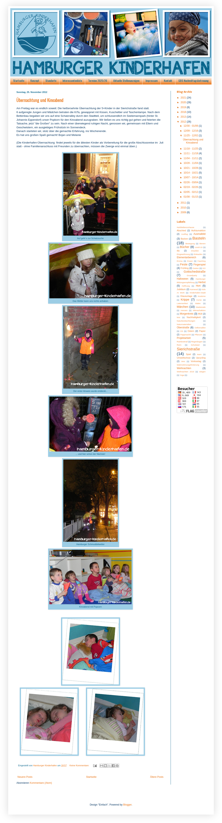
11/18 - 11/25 (191, 148)
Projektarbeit (184, 338)
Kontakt (168, 80)
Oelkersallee (200, 327)
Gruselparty (192, 275)
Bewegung (190, 243)
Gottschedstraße (195, 271)
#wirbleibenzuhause (185, 227)
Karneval (194, 289)
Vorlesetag (196, 361)
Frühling (185, 268)
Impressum (152, 80)
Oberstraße (183, 327)
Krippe (185, 299)
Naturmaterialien (184, 324)
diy (178, 250)
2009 (184, 212)
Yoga (182, 375)
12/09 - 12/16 (191, 130)
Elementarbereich (186, 257)
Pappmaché (185, 334)
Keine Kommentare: (79, 765)
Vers (183, 361)
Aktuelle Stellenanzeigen (126, 80)
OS (181, 331)
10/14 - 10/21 (191, 172)
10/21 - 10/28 (191, 168)
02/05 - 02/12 (191, 192)
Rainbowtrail (182, 341)
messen (184, 310)
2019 (184, 107)
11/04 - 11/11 (191, 158)
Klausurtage (186, 296)
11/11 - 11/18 (191, 153)
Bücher (184, 247)
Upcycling (201, 358)
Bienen (202, 243)
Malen (198, 303)
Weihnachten (184, 368)
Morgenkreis (186, 313)
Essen (190, 261)
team (199, 354)
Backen (184, 238)
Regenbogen (196, 341)
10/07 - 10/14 (191, 177)
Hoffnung (186, 286)
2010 (184, 207)
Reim (179, 345)
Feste (183, 264)
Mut (178, 317)
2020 (184, 102)
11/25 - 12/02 (191, 135)
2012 (184, 121)
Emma (180, 261)
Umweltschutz (184, 358)
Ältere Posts (156, 777)
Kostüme (202, 296)
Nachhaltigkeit (194, 317)
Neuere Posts (24, 777)
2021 (184, 97)
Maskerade (201, 307)
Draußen (195, 251)
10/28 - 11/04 (191, 163)
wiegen (202, 371)
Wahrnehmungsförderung (188, 365)
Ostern (190, 331)
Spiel (188, 354)
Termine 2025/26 (97, 80)
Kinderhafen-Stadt (198, 293)
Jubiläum (181, 289)
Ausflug (184, 234)
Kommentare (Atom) (41, 782)
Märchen (182, 306)
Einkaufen (198, 254)
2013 (184, 116)
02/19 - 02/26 (191, 187)
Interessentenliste (72, 80)
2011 (184, 202)
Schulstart (195, 345)
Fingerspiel (199, 264)
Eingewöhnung (183, 254)
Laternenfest (182, 303)
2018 (184, 112)
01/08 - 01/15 (191, 196)
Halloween (182, 278)
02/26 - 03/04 (191, 182)
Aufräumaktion (198, 230)
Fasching (202, 261)
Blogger (127, 804)
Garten (196, 268)
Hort (198, 285)
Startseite (18, 80)
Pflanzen (198, 334)
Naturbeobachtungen (186, 321)
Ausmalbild (199, 234)
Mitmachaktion (199, 310)
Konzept (34, 80)
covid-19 (198, 247)
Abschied (181, 230)
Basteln (199, 238)
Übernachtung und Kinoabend (40, 100)
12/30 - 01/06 (191, 125)
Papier (202, 331)
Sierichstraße (188, 349)
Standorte (50, 80)
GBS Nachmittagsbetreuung (193, 80)
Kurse (199, 300)
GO (204, 268)
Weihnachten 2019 (185, 371)
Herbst (202, 282)
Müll (200, 314)
